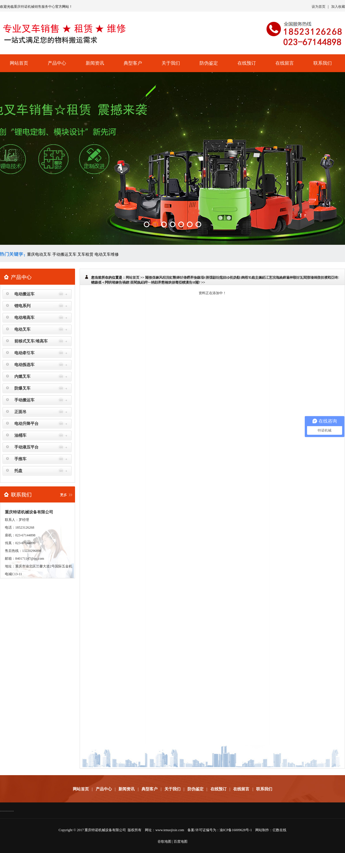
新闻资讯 (95, 63)
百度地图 (180, 841)
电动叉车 (22, 329)
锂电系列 (22, 306)
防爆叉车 (22, 388)
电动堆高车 (24, 317)
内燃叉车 (22, 376)
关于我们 (171, 63)
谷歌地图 (164, 841)
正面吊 (20, 412)
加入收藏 (338, 7)
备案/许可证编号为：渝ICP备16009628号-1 (219, 830)
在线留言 (284, 63)
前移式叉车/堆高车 (31, 341)
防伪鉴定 (209, 63)
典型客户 (133, 63)
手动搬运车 (24, 400)
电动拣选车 (24, 365)
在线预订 (246, 63)
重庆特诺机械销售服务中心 (34, 7)
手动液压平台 (26, 447)
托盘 (18, 471)
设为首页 (318, 7)
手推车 (20, 459)
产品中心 (57, 63)
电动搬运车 (24, 294)
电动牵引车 (24, 353)
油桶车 (20, 435)
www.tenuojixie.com (169, 830)
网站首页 (19, 63)
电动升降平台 (26, 423)
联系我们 (322, 63)
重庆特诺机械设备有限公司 (105, 830)
